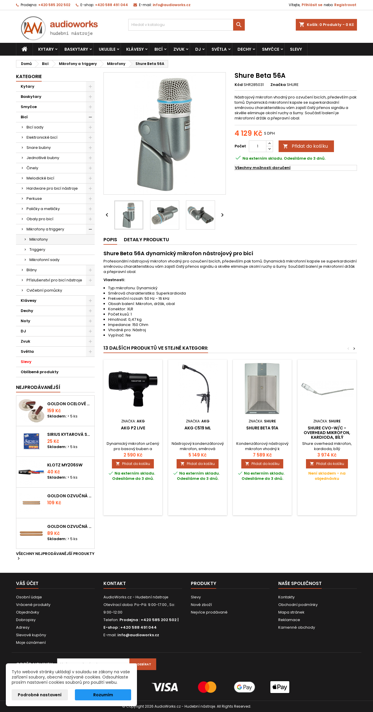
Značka (278, 84)
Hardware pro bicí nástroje (52, 188)
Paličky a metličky (43, 209)
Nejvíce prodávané (209, 612)
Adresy (22, 627)
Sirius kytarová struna (69, 434)
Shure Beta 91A (262, 428)
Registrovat (345, 4)
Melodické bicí (40, 178)
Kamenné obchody (296, 627)
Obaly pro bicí (40, 219)
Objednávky (27, 612)
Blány (32, 270)
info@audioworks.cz (172, 4)
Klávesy (135, 49)
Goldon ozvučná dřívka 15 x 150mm (69, 526)
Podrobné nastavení (39, 695)
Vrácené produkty (33, 604)
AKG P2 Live (133, 428)
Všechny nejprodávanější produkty (55, 556)
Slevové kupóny (31, 635)
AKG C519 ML (197, 428)
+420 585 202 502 (54, 4)
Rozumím (103, 695)
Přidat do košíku (305, 146)
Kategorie (29, 76)
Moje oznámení (31, 642)
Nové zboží (201, 604)
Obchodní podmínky (298, 604)
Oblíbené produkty (40, 372)
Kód (239, 84)
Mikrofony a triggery (45, 229)
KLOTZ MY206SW (64, 465)
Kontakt (114, 583)
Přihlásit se (312, 4)
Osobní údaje (29, 597)
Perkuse (34, 198)
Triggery (37, 249)
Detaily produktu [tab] (146, 239)
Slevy (296, 49)
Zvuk (178, 49)
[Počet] (257, 146)
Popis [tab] (110, 239)
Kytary (46, 49)
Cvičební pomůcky (44, 290)
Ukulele (107, 49)
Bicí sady (35, 127)
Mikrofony (38, 239)
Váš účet (27, 583)
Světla (219, 49)
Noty (25, 321)
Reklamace (289, 620)
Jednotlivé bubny (43, 158)
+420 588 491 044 (111, 4)
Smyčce (270, 49)
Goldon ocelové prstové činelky (69, 403)
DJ (198, 49)
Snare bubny (39, 147)
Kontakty (286, 597)
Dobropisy (26, 620)
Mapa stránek (291, 612)
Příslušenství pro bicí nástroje (54, 280)
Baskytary (76, 49)
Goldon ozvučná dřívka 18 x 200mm (69, 496)
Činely (32, 168)
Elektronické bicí (42, 137)
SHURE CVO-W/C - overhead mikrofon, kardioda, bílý (327, 432)
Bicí (158, 49)
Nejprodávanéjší (38, 387)
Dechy (244, 49)
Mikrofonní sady (44, 259)
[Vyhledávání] (186, 25)
